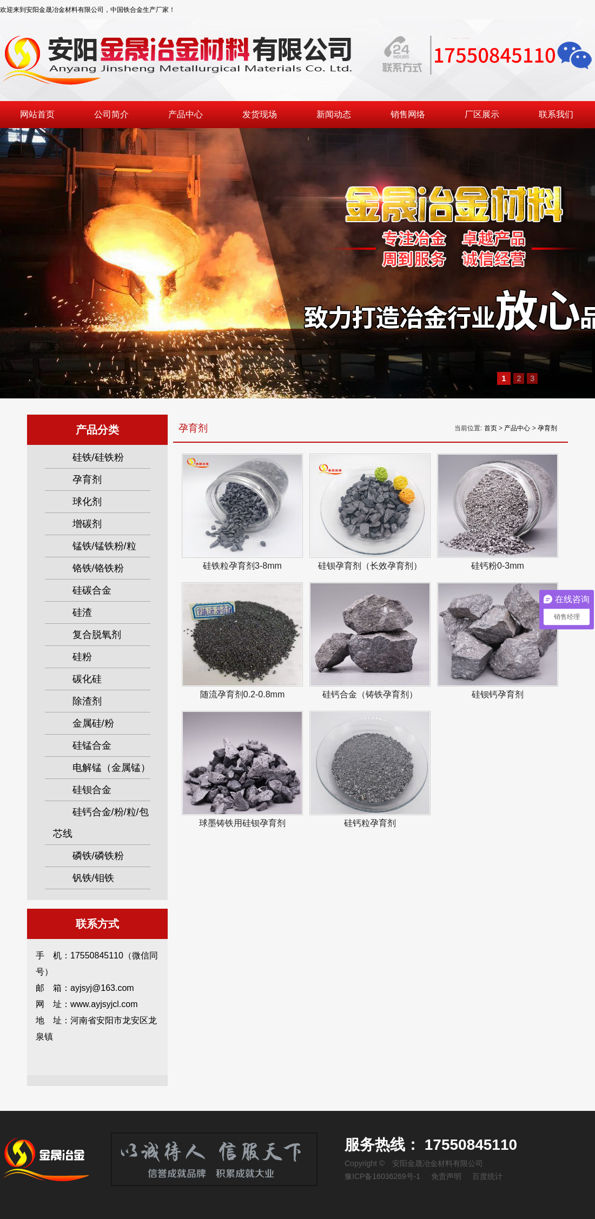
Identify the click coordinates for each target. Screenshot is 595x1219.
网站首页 (37, 114)
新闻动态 (333, 114)
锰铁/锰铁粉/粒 (104, 546)
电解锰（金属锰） (111, 767)
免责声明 (446, 1176)
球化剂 (87, 501)
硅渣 (82, 612)
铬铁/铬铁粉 (98, 568)
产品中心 (185, 114)
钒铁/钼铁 (93, 877)
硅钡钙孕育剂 (498, 694)
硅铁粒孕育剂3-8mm (242, 565)
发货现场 (259, 114)
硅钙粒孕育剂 (370, 823)
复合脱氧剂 (96, 634)
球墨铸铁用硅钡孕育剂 (242, 823)
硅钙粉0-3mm (497, 565)
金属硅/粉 (93, 723)
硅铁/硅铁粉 (98, 457)
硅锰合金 (91, 745)
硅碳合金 (91, 590)
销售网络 (408, 114)
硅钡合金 (91, 789)
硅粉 (82, 656)
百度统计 (487, 1176)
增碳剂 (87, 523)
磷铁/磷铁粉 (98, 855)
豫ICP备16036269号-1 (382, 1176)
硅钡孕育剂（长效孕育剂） (370, 565)
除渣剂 (87, 701)
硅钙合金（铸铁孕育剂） (370, 694)
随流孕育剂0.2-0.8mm (242, 694)
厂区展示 (482, 114)
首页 (490, 428)
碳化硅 (87, 679)
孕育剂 (547, 428)
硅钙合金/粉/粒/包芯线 (101, 823)
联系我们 (556, 114)
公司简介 (111, 114)
